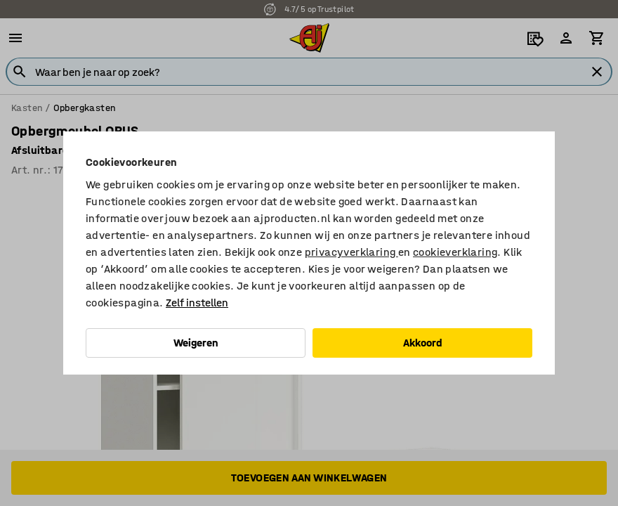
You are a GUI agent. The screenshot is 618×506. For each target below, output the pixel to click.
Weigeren (195, 342)
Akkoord (422, 342)
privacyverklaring (351, 252)
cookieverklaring (455, 252)
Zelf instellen (197, 302)
